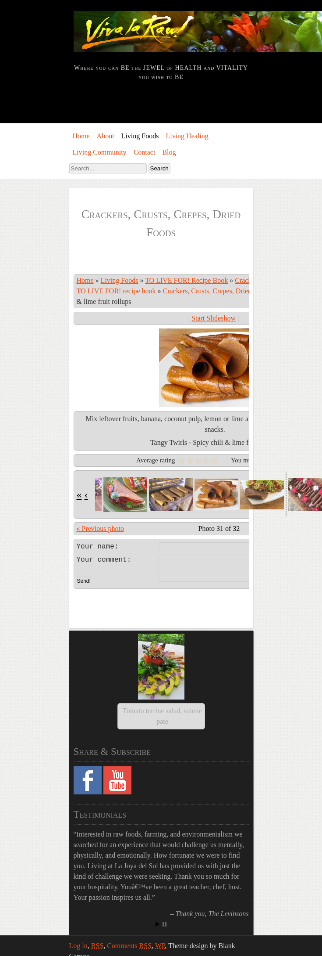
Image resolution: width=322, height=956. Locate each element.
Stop (164, 866)
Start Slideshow (213, 318)
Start (158, 866)
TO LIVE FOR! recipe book (116, 291)
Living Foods (140, 136)
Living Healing (187, 136)
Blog (169, 152)
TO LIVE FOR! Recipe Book (186, 280)
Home (81, 136)
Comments (129, 887)
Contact (145, 152)
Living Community (100, 152)
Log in (78, 887)
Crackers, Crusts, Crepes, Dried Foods (217, 291)
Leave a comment (213, 545)
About (105, 136)
